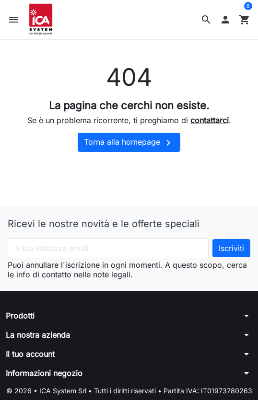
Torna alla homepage (129, 143)
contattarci (209, 121)
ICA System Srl (63, 392)
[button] (206, 20)
